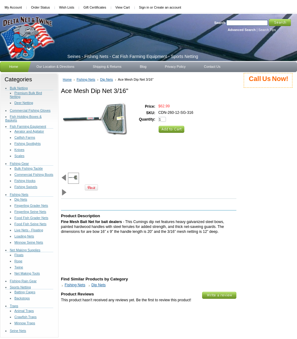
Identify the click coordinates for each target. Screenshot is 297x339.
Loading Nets (24, 236)
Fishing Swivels (25, 187)
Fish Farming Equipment (28, 126)
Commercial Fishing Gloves (30, 110)
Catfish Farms (24, 137)
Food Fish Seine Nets (30, 224)
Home (67, 79)
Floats (19, 255)
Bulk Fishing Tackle (28, 168)
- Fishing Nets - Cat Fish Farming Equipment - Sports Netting (132, 56)
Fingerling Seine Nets (30, 212)
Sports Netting (20, 287)
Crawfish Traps (25, 317)
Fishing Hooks (25, 181)
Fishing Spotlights (27, 143)
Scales (19, 156)
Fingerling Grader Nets (31, 205)
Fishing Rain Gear (23, 281)
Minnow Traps (24, 323)
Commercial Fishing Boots (33, 174)
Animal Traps (24, 311)
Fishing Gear (19, 163)
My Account (13, 7)
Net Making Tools (27, 273)
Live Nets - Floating (28, 230)
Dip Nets (20, 199)
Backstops (22, 298)
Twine (18, 267)
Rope (18, 261)
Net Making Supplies (25, 250)
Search (219, 23)
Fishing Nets (19, 194)
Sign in (144, 7)
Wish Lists (66, 7)
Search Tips (267, 30)
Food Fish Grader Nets (31, 218)
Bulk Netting (19, 88)
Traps (14, 306)
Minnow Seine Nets (28, 242)
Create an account (167, 7)
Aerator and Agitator (29, 131)
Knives (19, 150)
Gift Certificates (94, 7)
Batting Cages (24, 292)
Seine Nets (18, 331)
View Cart (122, 7)
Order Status (40, 7)
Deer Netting (23, 103)
